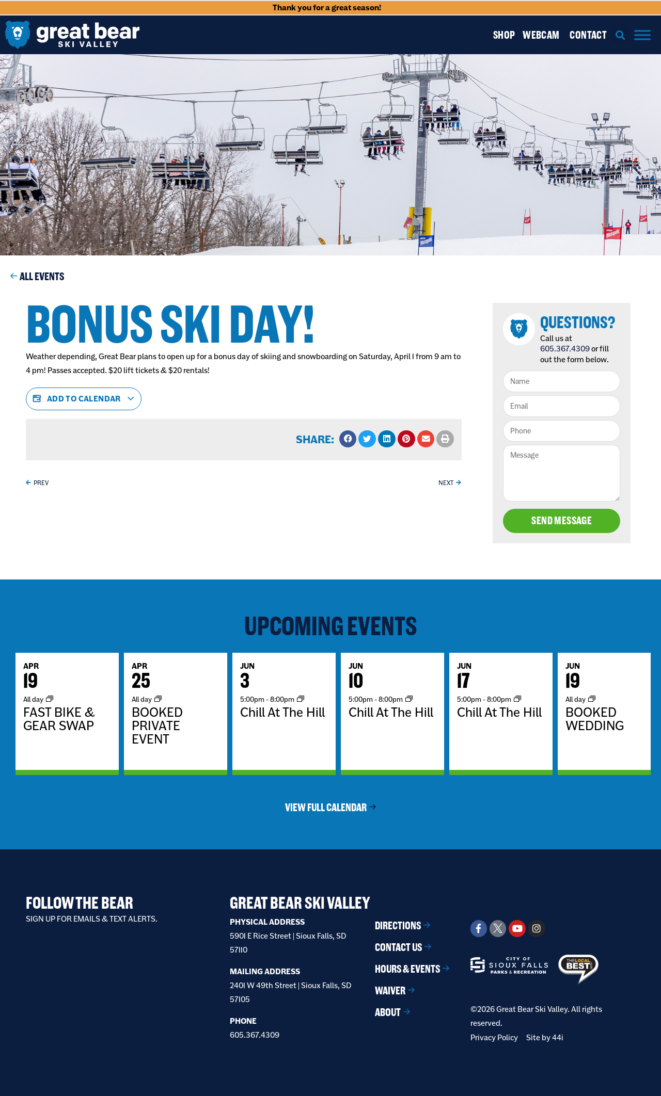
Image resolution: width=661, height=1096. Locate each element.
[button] (620, 34)
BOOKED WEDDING (594, 718)
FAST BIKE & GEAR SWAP (59, 718)
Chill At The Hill (282, 712)
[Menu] (642, 35)
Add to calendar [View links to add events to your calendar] (84, 399)
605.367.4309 (565, 348)
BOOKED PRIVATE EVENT (157, 725)
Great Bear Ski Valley (300, 902)
